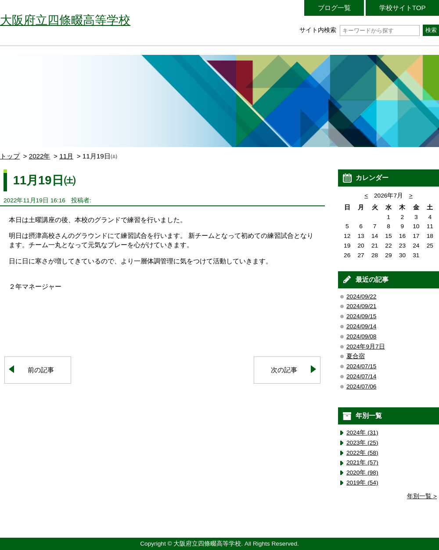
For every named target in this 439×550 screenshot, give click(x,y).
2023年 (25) (362, 442)
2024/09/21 (361, 306)
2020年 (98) (362, 472)
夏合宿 (355, 356)
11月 (66, 156)
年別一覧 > (422, 496)
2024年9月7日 (365, 346)
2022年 (39, 156)
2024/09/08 (361, 336)
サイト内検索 (359, 30)
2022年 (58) (362, 452)
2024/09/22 (361, 296)
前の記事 (41, 370)
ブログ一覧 (334, 7)
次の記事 (284, 370)
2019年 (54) (362, 482)
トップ (10, 156)
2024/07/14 (361, 376)
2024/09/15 (361, 316)
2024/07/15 (361, 366)
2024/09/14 (361, 326)
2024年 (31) (362, 432)
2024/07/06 (361, 386)
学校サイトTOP (402, 7)
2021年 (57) (362, 462)
